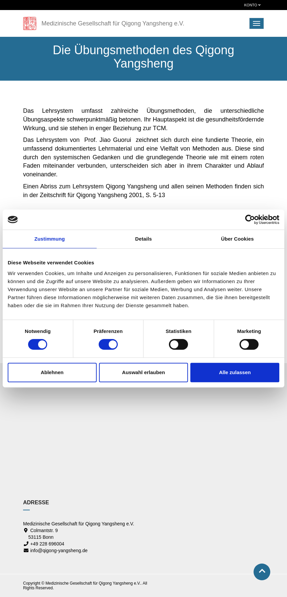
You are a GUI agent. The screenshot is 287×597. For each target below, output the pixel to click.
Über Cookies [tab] (237, 239)
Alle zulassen (235, 372)
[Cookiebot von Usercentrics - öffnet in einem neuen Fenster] (250, 220)
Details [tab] (143, 239)
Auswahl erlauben (143, 372)
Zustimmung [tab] (49, 239)
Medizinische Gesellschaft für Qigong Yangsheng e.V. (112, 23)
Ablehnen (52, 372)
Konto (252, 5)
